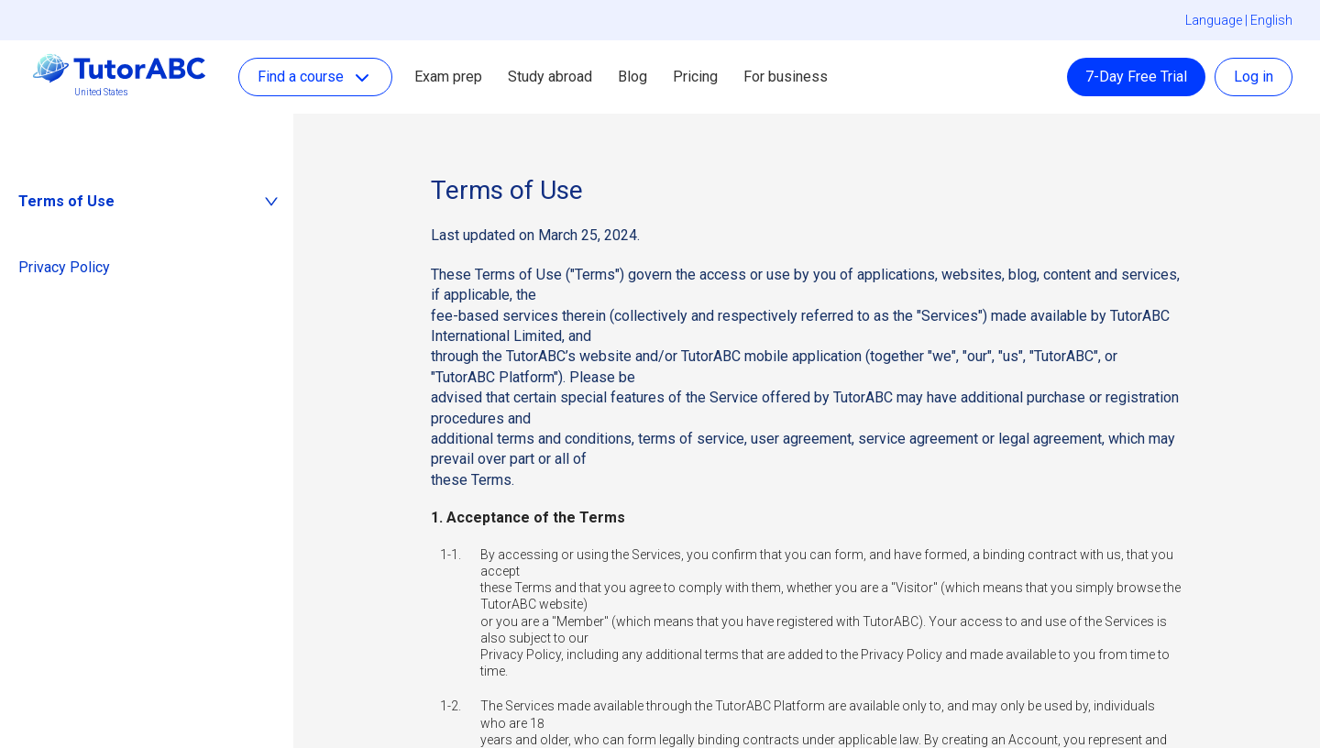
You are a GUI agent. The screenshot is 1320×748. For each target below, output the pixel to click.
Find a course (315, 77)
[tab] (146, 202)
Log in (1253, 76)
